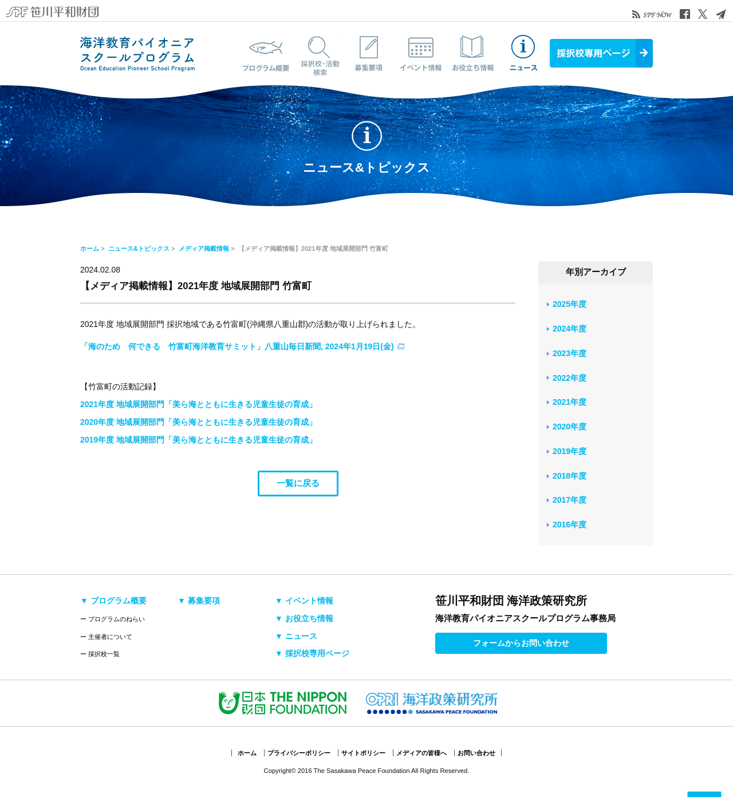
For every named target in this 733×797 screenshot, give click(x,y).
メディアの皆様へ (421, 752)
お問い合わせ (476, 752)
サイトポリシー (363, 752)
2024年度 (569, 328)
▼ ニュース (296, 636)
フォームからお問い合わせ (521, 643)
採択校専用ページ (601, 53)
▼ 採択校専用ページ (312, 653)
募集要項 (369, 53)
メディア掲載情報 (204, 248)
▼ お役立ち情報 (304, 618)
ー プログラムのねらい (112, 618)
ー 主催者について (106, 636)
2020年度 (569, 426)
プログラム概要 (266, 53)
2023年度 (569, 353)
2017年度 (569, 499)
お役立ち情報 (472, 53)
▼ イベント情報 (304, 600)
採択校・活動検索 (318, 53)
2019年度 (569, 451)
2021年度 (569, 402)
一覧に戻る (298, 483)
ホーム (89, 248)
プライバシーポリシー (298, 752)
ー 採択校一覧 (100, 653)
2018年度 (569, 475)
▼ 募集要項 (199, 600)
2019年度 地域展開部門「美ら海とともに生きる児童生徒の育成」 (198, 439)
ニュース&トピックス (524, 53)
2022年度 (569, 377)
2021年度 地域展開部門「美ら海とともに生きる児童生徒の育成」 (198, 404)
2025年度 (569, 304)
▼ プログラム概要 (113, 600)
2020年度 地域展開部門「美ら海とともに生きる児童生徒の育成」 (198, 422)
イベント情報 (421, 53)
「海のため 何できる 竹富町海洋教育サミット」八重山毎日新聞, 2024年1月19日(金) (237, 346)
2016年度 (569, 524)
